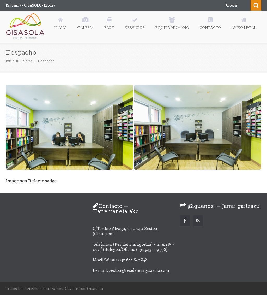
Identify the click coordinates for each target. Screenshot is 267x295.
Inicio (10, 60)
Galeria (26, 60)
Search (256, 5)
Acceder (232, 5)
